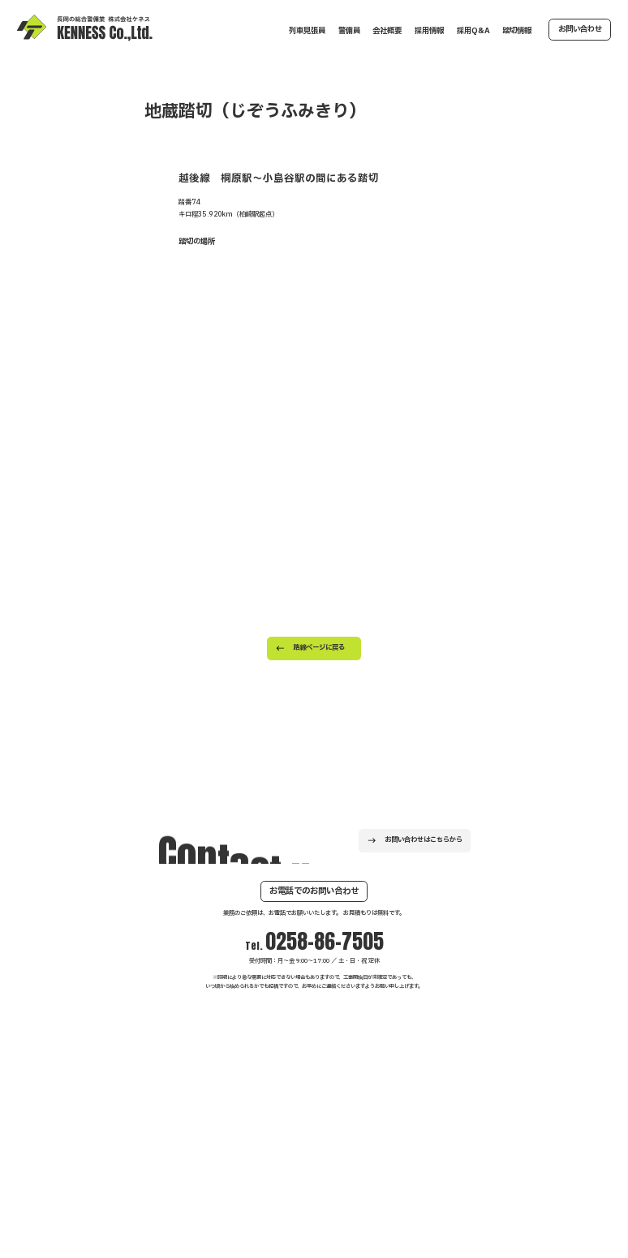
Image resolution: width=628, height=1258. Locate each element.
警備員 (349, 30)
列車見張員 (307, 30)
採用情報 (429, 30)
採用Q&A (473, 30)
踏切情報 (516, 30)
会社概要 (387, 30)
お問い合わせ (580, 29)
